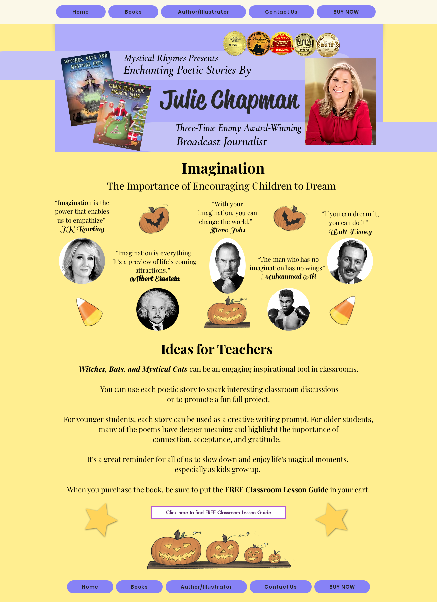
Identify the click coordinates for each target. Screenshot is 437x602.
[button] (133, 11)
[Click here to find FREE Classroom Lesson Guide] (218, 512)
